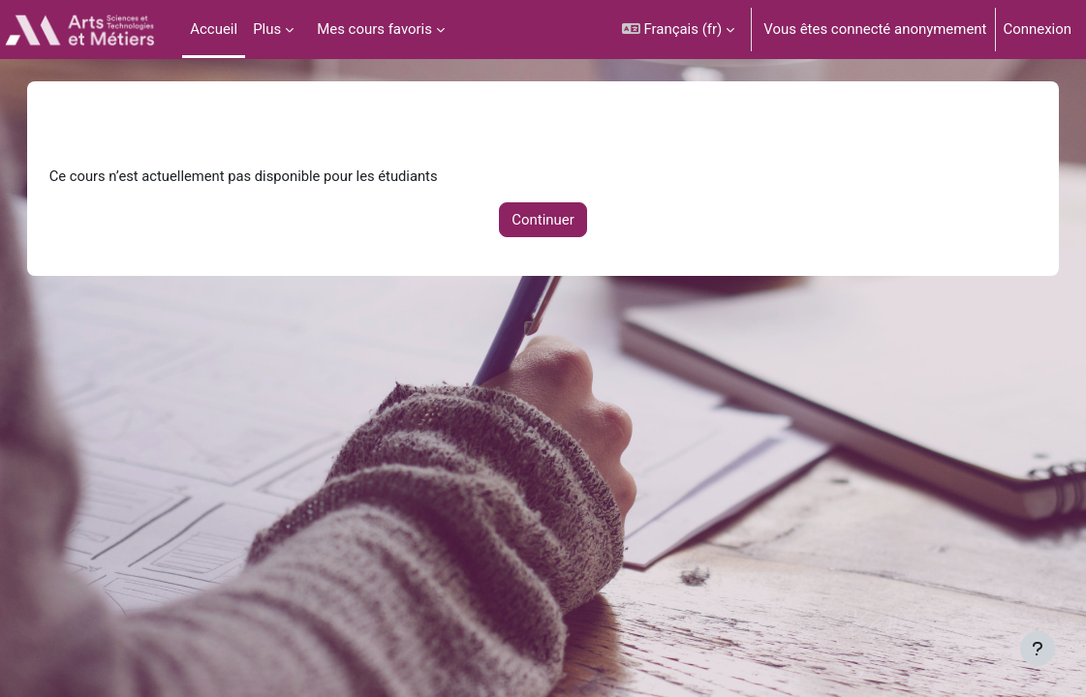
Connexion (1038, 29)
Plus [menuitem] (267, 29)
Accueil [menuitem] (213, 29)
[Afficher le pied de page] (1037, 648)
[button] (678, 29)
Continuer (543, 219)
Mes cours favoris (374, 29)
